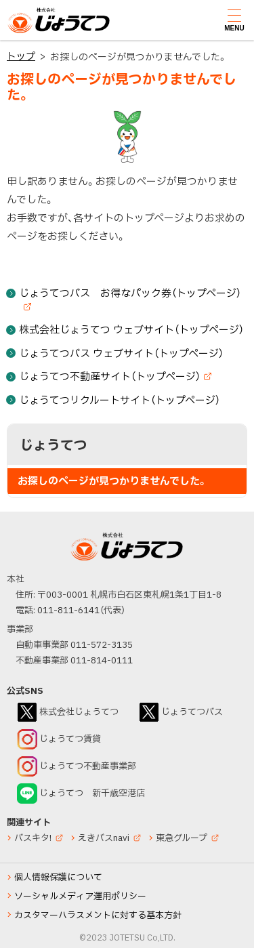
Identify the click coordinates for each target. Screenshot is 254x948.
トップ (21, 56)
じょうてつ (34, 32)
